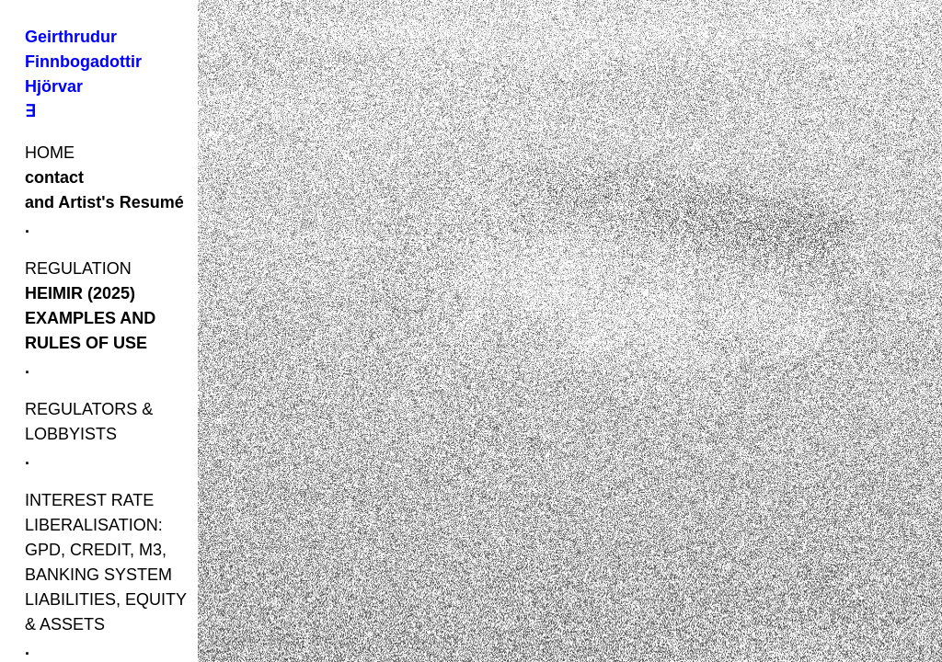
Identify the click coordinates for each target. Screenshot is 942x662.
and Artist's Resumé (104, 202)
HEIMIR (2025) (80, 293)
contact (54, 177)
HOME (50, 152)
